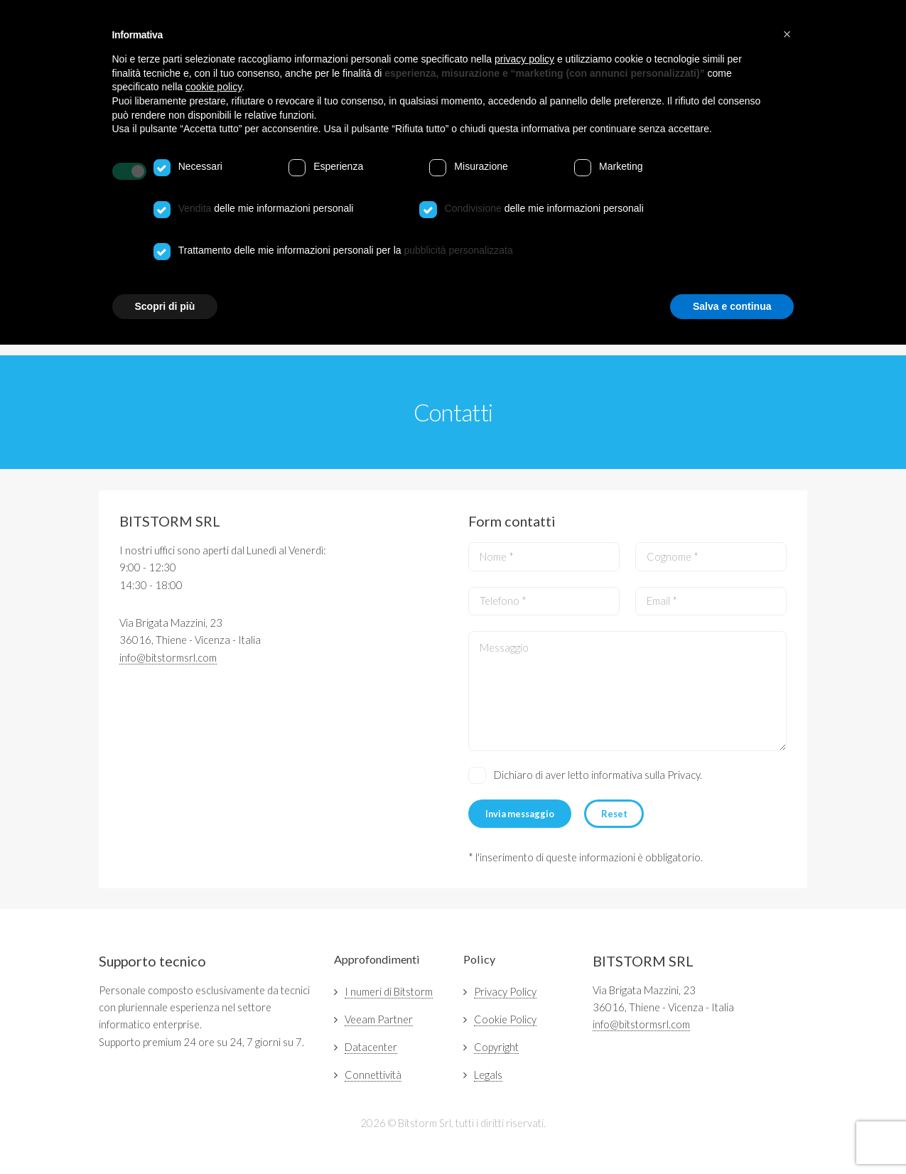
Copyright (496, 1047)
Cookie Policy (505, 1019)
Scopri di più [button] (165, 306)
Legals (488, 1075)
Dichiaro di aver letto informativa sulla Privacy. (598, 775)
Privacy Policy (505, 992)
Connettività (373, 1075)
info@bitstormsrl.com (168, 658)
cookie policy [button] (213, 86)
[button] (787, 34)
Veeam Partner (379, 1019)
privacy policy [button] (524, 59)
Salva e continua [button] (732, 306)
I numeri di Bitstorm (389, 992)
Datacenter (371, 1047)
